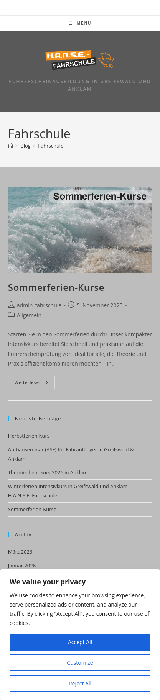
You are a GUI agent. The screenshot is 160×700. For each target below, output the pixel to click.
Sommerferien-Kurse (56, 287)
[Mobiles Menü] (80, 23)
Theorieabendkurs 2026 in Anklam (48, 472)
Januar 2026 (22, 565)
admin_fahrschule (39, 305)
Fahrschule (50, 145)
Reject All (80, 683)
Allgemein (29, 315)
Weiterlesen (35, 384)
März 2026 (20, 551)
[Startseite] (10, 145)
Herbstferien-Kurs (28, 435)
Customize (80, 662)
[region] (80, 634)
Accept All (80, 642)
